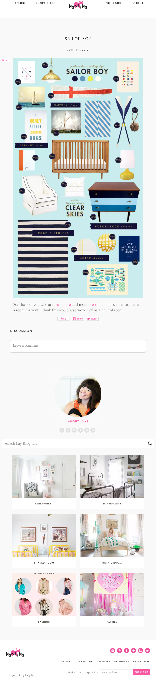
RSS (86, 430)
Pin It (63, 319)
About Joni (78, 421)
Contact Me (84, 661)
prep (92, 304)
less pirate (62, 304)
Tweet (93, 319)
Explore (19, 15)
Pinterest (68, 430)
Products (121, 661)
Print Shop (114, 15)
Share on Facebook (78, 319)
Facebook (61, 430)
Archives (103, 661)
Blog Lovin (80, 430)
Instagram (74, 430)
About (138, 15)
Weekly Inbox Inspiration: (83, 672)
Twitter (92, 430)
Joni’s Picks (46, 15)
